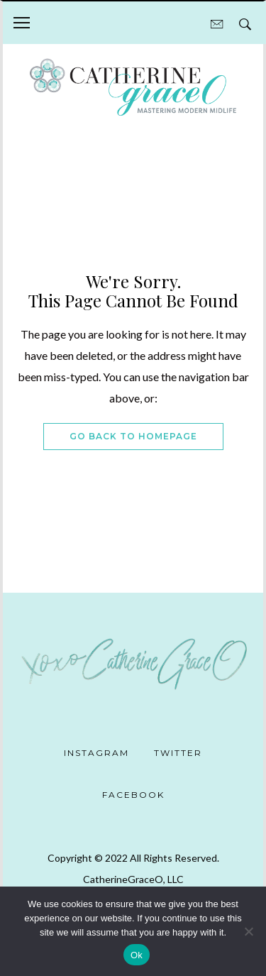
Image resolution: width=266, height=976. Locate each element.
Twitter (178, 752)
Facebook (133, 794)
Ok (137, 955)
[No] (248, 931)
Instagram (96, 752)
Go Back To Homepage (133, 436)
